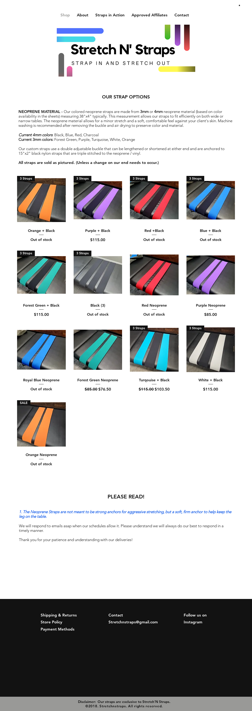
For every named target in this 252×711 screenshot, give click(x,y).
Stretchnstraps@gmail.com (133, 622)
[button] (239, 5)
